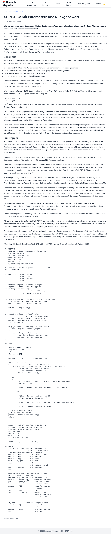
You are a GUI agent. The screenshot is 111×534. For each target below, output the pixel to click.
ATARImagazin (84, 4)
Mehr (98, 4)
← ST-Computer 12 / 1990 (13, 12)
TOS (58, 4)
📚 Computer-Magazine (10, 4)
